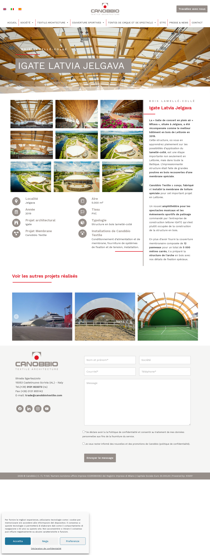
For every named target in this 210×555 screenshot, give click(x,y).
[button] (16, 335)
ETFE (163, 22)
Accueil (12, 22)
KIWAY (189, 551)
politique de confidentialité (174, 519)
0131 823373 (34, 462)
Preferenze (72, 541)
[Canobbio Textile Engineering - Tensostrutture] (105, 9)
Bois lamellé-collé (45, 49)
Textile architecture (53, 22)
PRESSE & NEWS (178, 22)
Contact (197, 22)
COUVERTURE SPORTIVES (88, 22)
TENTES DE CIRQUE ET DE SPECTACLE (132, 22)
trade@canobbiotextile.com (43, 471)
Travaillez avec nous (192, 8)
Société (27, 22)
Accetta (18, 541)
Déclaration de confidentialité (46, 548)
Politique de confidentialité (123, 507)
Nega (45, 541)
